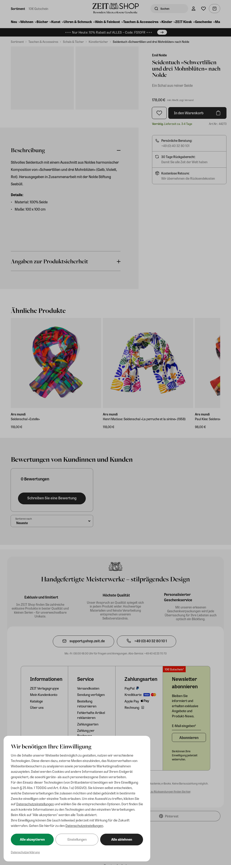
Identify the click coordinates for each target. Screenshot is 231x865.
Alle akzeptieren (32, 839)
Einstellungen (77, 839)
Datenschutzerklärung (25, 852)
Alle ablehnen (121, 839)
